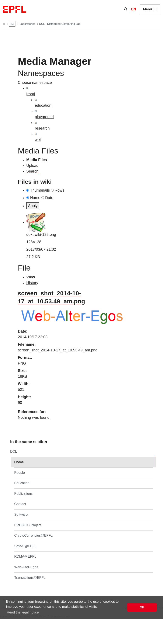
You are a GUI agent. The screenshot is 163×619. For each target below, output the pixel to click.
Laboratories (28, 23)
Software (21, 514)
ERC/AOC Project (27, 525)
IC (12, 23)
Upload (32, 165)
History (32, 283)
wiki (38, 140)
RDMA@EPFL (25, 556)
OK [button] (142, 607)
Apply (33, 206)
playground (44, 117)
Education (21, 483)
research (42, 128)
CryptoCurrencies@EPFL (33, 535)
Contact (20, 504)
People (19, 472)
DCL (13, 451)
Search (32, 171)
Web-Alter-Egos (26, 567)
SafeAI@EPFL (25, 546)
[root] (30, 94)
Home (19, 462)
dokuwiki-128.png (41, 234)
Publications (23, 493)
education (43, 105)
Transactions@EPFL (29, 577)
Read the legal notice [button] (23, 612)
